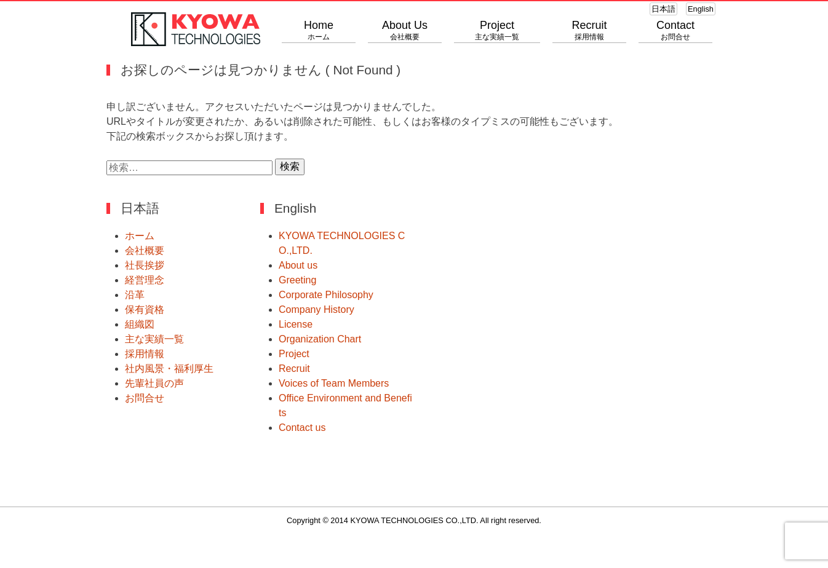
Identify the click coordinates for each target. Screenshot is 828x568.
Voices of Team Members (334, 383)
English (701, 9)
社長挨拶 (144, 265)
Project (294, 354)
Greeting (297, 280)
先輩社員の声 (154, 383)
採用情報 (144, 354)
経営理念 (144, 280)
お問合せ (144, 398)
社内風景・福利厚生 (169, 368)
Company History (316, 309)
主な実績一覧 (154, 339)
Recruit (294, 368)
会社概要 (144, 250)
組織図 (139, 324)
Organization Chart (320, 339)
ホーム (139, 236)
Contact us (302, 427)
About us (298, 265)
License (295, 324)
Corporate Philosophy (326, 295)
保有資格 (144, 309)
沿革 (135, 295)
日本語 (663, 9)
